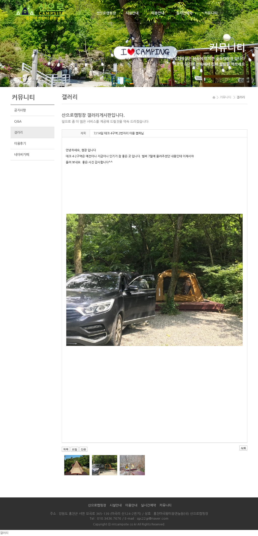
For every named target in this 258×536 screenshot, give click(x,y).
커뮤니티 (210, 13)
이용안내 (157, 13)
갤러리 (18, 132)
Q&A (18, 121)
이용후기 (20, 143)
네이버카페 (21, 154)
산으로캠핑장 (106, 13)
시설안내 (132, 13)
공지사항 (20, 110)
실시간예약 (184, 13)
